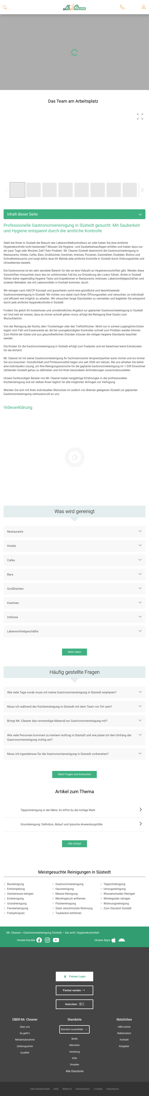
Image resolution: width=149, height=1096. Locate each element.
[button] (140, 116)
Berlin (74, 1038)
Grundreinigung (17, 903)
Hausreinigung (64, 889)
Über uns (25, 1026)
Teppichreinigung (114, 884)
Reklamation (124, 1033)
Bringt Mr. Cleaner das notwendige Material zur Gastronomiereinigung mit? (57, 721)
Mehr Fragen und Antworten (74, 774)
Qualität (24, 1052)
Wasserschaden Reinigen (119, 893)
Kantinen (13, 603)
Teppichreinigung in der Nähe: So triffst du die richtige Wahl (57, 810)
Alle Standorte (74, 1071)
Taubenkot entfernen (68, 913)
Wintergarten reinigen (117, 898)
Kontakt (124, 1039)
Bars (10, 574)
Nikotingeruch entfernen (70, 898)
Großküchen (15, 588)
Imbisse (12, 617)
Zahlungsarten (25, 1046)
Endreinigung (15, 898)
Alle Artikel (74, 843)
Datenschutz (83, 1088)
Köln (74, 1058)
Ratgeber (124, 1046)
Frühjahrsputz (16, 913)
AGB (55, 1088)
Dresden (74, 1064)
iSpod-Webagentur (20, 1060)
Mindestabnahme (25, 1039)
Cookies (98, 1088)
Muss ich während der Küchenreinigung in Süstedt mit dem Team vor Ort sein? (59, 706)
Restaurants (15, 531)
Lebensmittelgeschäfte (22, 631)
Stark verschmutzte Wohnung (74, 908)
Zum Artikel (140, 810)
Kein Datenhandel (40, 1088)
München (74, 1045)
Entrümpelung (16, 889)
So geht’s (25, 1033)
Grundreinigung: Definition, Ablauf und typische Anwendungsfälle (61, 824)
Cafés (11, 560)
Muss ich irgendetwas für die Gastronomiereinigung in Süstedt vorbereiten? (58, 754)
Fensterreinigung (17, 908)
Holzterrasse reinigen (20, 893)
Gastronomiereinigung (69, 884)
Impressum (112, 1088)
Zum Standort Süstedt (117, 908)
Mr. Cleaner (13, 932)
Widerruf (67, 1088)
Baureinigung (15, 884)
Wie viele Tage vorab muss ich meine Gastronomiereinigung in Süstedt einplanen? (61, 692)
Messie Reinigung (66, 893)
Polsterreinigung (65, 903)
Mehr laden (74, 652)
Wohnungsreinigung (116, 903)
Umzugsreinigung (115, 889)
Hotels (11, 546)
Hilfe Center (124, 1026)
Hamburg (74, 1051)
